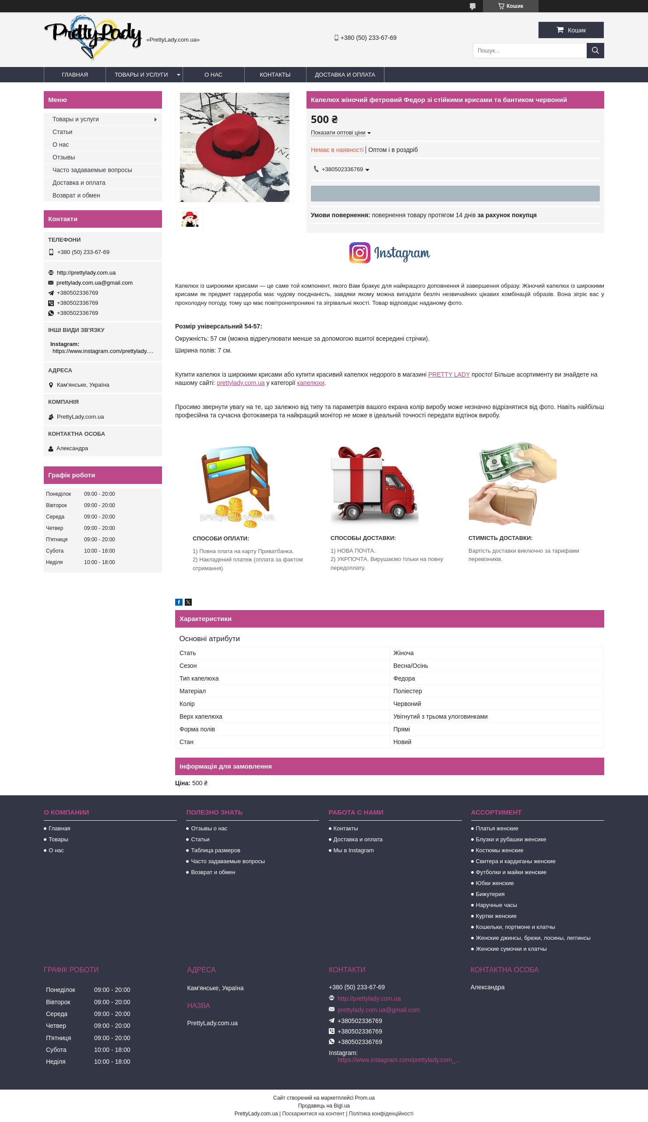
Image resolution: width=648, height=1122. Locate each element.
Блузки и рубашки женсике (511, 839)
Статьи (62, 131)
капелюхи (310, 382)
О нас (213, 74)
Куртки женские (496, 916)
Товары (58, 839)
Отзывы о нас (209, 828)
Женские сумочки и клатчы (511, 949)
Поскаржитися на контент (313, 1114)
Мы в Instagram (354, 850)
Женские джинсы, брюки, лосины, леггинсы (533, 938)
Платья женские (497, 828)
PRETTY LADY (449, 374)
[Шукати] (595, 50)
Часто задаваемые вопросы (92, 169)
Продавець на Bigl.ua (324, 1106)
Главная (75, 74)
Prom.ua (365, 1098)
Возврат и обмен (76, 195)
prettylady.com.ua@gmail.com (94, 282)
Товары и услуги (141, 74)
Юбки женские (495, 883)
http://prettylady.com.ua (86, 272)
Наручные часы (496, 905)
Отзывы (64, 157)
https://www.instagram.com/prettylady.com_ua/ (104, 351)
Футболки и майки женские (511, 872)
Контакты (275, 74)
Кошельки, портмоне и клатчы (515, 927)
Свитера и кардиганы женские (516, 861)
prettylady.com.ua (240, 382)
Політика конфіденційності (381, 1114)
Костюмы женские (500, 850)
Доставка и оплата (345, 74)
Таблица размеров (215, 850)
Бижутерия (490, 894)
